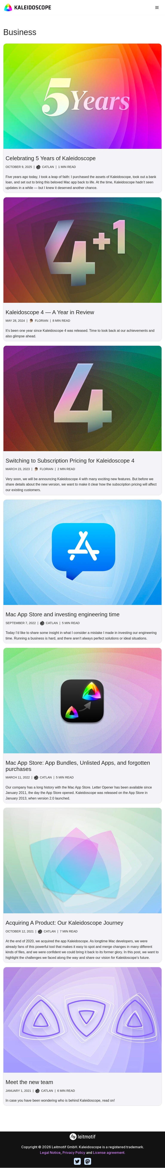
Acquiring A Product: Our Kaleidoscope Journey (64, 923)
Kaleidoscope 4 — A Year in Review (50, 312)
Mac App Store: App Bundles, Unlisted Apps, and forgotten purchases (78, 766)
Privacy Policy (74, 1153)
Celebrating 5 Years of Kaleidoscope (51, 158)
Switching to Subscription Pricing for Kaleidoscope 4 (70, 460)
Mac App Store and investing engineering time (62, 614)
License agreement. (109, 1153)
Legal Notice (50, 1153)
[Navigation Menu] (157, 7)
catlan (48, 167)
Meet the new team (29, 1082)
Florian (41, 321)
